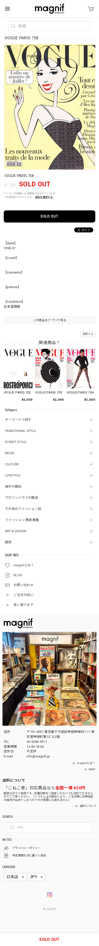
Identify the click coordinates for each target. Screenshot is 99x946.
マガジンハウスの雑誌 (21, 497)
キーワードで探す (18, 420)
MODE (9, 453)
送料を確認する (44, 197)
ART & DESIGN (16, 531)
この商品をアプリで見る (49, 320)
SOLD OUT (49, 216)
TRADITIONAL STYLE (20, 431)
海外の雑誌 (13, 486)
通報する (88, 334)
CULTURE (12, 464)
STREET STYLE (16, 442)
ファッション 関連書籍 (22, 520)
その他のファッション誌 (23, 509)
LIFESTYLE (13, 475)
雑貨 (8, 542)
